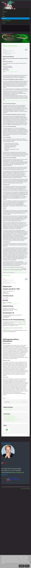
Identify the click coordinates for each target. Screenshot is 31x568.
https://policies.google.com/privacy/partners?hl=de (12, 270)
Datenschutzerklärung (6, 20)
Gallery (3, 16)
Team (3, 14)
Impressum (4, 18)
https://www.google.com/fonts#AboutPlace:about (12, 268)
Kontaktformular (19, 472)
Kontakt (3, 22)
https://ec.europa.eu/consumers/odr (20, 323)
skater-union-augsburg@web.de (12, 71)
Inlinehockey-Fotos (8, 409)
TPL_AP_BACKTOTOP (25, 488)
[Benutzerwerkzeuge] (26, 50)
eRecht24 (7, 398)
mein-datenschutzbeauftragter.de (20, 272)
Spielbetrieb (4, 11)
